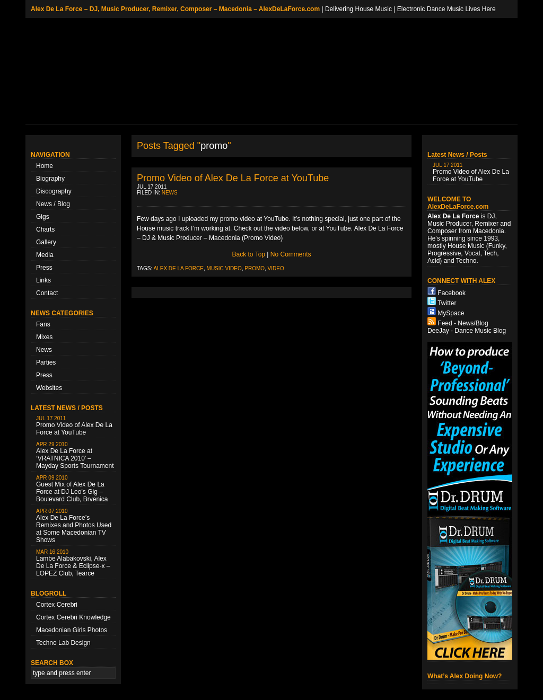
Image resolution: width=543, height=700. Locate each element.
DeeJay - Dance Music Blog (466, 330)
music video (224, 268)
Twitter (446, 303)
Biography (50, 178)
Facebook (451, 293)
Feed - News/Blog (462, 323)
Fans (43, 324)
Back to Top (248, 254)
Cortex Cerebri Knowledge (73, 617)
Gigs (42, 216)
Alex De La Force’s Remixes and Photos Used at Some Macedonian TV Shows (73, 526)
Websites (49, 388)
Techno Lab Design (63, 642)
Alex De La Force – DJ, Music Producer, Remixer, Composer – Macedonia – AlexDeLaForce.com (175, 9)
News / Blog (53, 204)
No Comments (290, 254)
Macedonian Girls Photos (71, 630)
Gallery (46, 242)
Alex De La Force (179, 268)
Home (44, 166)
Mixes (44, 337)
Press (44, 267)
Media (45, 255)
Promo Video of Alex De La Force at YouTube (74, 425)
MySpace (450, 313)
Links (43, 280)
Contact (47, 293)
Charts (45, 229)
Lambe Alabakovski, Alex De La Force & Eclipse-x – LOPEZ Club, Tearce (73, 563)
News (44, 349)
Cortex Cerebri (56, 604)
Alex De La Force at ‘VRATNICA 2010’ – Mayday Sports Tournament (75, 455)
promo (254, 268)
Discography (54, 191)
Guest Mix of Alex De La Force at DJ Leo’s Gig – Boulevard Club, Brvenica (72, 489)
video (276, 268)
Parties (46, 362)
